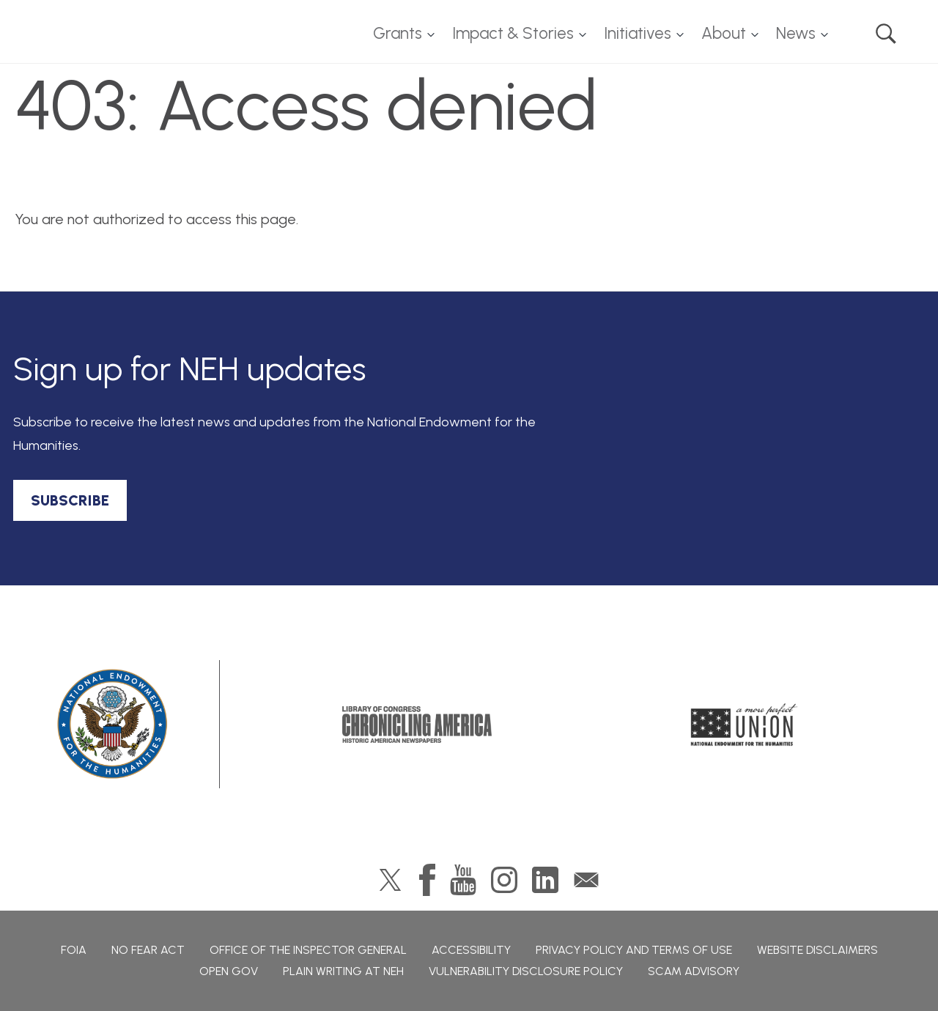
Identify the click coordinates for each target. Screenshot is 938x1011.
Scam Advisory (693, 971)
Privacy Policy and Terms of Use (634, 950)
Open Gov (228, 971)
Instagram (504, 880)
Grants (397, 33)
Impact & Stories (513, 33)
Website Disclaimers (817, 950)
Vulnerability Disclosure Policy (526, 971)
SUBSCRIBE (70, 500)
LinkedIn (545, 880)
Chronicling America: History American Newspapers (417, 724)
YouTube (463, 879)
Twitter (390, 880)
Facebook (427, 880)
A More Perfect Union (744, 725)
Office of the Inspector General (308, 950)
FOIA (73, 950)
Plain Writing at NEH (343, 971)
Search (886, 34)
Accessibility (471, 950)
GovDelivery (586, 880)
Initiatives (637, 33)
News (796, 33)
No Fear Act (148, 950)
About (723, 33)
